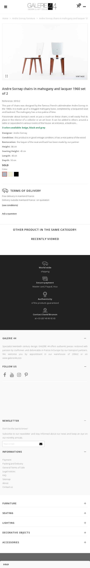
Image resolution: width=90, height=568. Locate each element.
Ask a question (9, 213)
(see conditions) (10, 205)
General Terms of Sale (13, 467)
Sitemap (6, 479)
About (5, 483)
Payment (6, 459)
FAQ (4, 475)
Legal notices (8, 471)
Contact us (7, 487)
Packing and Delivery (12, 463)
